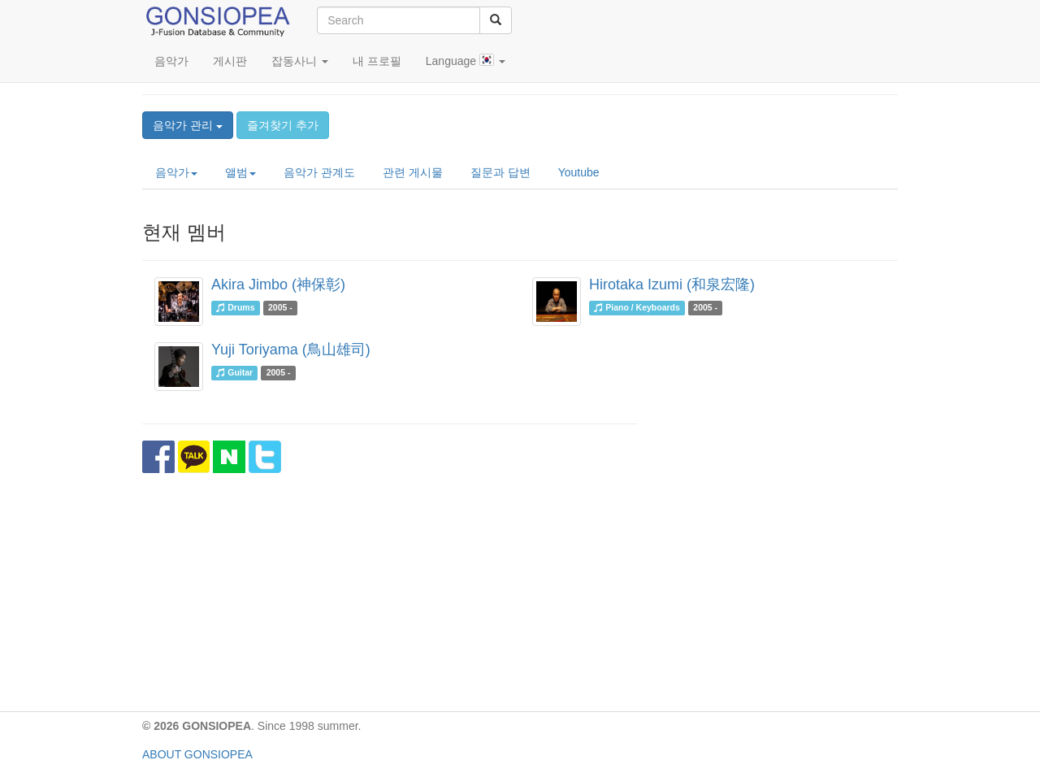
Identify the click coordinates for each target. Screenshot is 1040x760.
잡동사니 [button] (299, 60)
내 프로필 (377, 60)
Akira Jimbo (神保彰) (278, 284)
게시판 (230, 60)
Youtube (579, 172)
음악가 (171, 60)
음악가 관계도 (319, 172)
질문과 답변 (500, 172)
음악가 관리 (188, 125)
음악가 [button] (176, 172)
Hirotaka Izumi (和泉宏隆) (672, 284)
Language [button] (465, 60)
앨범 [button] (240, 172)
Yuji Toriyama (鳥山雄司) (290, 349)
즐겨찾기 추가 (282, 125)
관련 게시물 (413, 172)
